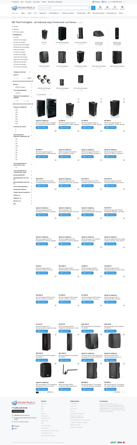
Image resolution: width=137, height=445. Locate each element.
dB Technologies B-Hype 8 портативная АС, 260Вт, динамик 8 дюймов (46, 152)
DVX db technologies (19, 40)
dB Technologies (34, 17)
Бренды (15, 13)
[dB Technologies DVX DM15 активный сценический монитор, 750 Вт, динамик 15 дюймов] (114, 166)
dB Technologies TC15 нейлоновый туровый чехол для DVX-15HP (91, 210)
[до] (29, 78)
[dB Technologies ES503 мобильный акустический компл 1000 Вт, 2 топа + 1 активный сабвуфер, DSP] (69, 253)
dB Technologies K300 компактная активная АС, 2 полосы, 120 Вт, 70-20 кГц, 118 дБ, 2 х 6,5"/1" (114, 356)
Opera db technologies (20, 57)
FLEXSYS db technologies (21, 45)
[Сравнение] (107, 8)
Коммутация (111, 13)
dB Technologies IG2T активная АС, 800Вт (114, 327)
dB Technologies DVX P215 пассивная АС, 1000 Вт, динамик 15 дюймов (69, 240)
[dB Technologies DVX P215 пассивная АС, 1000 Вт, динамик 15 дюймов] (69, 224)
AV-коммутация (98, 13)
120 (23, 139)
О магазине (15, 2)
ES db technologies (19, 42)
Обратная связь (75, 425)
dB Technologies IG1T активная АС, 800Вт (91, 327)
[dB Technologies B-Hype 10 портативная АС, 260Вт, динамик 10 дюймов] (69, 108)
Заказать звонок (18, 411)
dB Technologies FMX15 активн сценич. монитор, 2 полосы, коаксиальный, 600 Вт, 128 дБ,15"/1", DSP (45, 298)
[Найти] (93, 8)
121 (23, 141)
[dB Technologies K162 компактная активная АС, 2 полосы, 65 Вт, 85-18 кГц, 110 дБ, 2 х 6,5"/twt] (91, 341)
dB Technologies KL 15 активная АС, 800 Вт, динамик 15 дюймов (91, 385)
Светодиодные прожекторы (50, 430)
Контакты (28, 2)
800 (23, 121)
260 (23, 110)
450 (23, 114)
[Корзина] (122, 8)
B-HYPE (16, 37)
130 (23, 155)
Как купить (36, 2)
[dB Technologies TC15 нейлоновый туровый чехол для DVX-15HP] (91, 195)
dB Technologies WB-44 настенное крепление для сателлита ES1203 (44, 269)
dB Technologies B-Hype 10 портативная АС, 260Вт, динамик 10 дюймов (69, 123)
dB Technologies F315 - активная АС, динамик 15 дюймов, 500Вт (46, 123)
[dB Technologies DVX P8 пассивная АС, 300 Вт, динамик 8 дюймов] (69, 166)
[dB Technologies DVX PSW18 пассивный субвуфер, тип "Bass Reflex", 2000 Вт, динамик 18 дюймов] (114, 195)
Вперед (50, 392)
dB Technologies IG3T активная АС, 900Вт (45, 356)
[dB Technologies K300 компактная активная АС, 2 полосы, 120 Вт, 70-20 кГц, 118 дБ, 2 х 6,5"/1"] (114, 341)
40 (23, 167)
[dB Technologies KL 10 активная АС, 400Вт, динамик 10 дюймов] (114, 370)
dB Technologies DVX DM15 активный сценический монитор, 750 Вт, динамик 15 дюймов (114, 181)
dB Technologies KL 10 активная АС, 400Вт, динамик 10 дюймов (114, 385)
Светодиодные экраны (48, 435)
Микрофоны (54, 13)
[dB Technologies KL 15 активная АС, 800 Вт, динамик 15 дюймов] (91, 370)
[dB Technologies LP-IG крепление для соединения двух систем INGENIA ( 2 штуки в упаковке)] (46, 312)
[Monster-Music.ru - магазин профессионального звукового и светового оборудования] (23, 7)
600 (23, 119)
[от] (19, 78)
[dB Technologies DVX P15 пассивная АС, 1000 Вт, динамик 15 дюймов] (46, 195)
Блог (22, 2)
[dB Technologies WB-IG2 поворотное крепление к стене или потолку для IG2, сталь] (69, 312)
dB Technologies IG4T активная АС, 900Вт (68, 356)
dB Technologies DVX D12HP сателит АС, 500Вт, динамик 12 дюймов (91, 152)
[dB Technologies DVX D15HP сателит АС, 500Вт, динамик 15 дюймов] (114, 137)
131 (23, 157)
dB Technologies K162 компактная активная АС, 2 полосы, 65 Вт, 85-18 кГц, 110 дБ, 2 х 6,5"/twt (91, 356)
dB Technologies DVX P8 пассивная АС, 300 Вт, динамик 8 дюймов (69, 181)
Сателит (23, 93)
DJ (35, 13)
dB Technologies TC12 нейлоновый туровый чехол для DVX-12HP (69, 210)
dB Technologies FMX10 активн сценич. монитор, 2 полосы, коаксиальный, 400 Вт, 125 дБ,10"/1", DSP (91, 298)
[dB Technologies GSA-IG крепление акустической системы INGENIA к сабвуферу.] (114, 282)
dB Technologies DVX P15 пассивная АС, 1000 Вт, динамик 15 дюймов (46, 210)
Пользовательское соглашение (80, 420)
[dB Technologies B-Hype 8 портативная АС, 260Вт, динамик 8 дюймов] (46, 137)
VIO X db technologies (20, 67)
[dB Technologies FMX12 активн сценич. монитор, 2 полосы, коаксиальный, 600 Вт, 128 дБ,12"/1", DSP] (69, 282)
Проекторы (81, 13)
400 (23, 112)
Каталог (20, 17)
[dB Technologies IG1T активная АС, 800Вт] (91, 312)
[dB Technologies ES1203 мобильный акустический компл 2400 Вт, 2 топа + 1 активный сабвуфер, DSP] (114, 253)
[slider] (13, 81)
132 (23, 159)
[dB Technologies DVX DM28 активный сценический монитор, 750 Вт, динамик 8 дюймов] (46, 166)
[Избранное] (115, 8)
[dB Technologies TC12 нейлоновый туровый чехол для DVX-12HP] (69, 195)
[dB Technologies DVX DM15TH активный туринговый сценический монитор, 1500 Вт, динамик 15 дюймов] (91, 224)
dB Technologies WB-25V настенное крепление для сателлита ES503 (89, 269)
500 (23, 117)
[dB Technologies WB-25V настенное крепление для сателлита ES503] (91, 253)
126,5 (23, 146)
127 (23, 148)
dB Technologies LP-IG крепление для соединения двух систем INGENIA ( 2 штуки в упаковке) (46, 327)
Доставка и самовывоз (55, 2)
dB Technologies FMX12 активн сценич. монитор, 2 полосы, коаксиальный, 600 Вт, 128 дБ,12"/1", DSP (68, 298)
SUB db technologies (19, 62)
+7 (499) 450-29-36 (115, 2)
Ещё (120, 13)
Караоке (42, 13)
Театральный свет (46, 433)
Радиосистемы (68, 13)
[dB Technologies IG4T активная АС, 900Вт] (69, 341)
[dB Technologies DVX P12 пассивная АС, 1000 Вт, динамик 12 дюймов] (46, 224)
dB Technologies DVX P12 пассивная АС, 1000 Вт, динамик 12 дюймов (46, 240)
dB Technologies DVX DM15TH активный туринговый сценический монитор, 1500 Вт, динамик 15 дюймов (91, 240)
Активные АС (17, 34)
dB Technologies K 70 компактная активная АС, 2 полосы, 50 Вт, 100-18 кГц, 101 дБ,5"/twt (46, 385)
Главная (14, 17)
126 (23, 143)
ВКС (89, 13)
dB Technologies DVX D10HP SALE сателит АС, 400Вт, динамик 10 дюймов (68, 152)
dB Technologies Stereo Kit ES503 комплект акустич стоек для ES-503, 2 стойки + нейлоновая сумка (114, 240)
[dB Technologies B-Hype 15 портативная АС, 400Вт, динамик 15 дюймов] (114, 108)
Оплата (44, 2)
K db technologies (19, 49)
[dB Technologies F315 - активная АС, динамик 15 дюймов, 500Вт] (46, 108)
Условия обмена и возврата (79, 422)
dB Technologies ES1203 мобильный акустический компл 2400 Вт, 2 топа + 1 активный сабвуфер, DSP (114, 269)
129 (23, 152)
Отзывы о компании (76, 427)
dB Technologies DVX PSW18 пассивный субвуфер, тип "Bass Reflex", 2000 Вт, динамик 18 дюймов (114, 210)
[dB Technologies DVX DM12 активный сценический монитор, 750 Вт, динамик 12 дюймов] (91, 166)
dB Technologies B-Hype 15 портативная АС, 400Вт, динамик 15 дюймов (114, 123)
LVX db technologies (19, 54)
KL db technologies (19, 52)
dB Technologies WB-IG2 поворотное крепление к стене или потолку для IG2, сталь (69, 327)
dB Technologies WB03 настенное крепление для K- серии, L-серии (68, 385)
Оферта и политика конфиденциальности (77, 416)
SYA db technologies (19, 64)
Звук (23, 13)
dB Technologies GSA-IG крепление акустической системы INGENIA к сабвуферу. (114, 298)
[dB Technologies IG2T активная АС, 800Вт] (114, 312)
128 (23, 150)
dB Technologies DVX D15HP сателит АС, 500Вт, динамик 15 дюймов (113, 152)
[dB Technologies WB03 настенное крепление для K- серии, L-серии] (69, 370)
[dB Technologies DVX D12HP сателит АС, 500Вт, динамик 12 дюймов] (91, 137)
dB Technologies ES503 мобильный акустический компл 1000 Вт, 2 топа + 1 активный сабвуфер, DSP (69, 269)
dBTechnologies (23, 87)
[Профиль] (100, 8)
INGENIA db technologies (21, 47)
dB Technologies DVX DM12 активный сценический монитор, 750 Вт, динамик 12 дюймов (91, 181)
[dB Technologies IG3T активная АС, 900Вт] (46, 341)
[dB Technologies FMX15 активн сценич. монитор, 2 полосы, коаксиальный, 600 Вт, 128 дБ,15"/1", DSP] (46, 282)
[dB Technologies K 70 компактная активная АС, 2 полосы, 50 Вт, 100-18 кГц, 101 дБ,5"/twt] (46, 370)
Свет (29, 13)
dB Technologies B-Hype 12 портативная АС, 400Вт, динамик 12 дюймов (91, 123)
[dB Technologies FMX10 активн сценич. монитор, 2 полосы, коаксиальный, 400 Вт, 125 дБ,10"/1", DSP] (91, 282)
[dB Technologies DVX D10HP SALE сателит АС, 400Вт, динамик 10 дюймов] (69, 137)
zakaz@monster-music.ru (22, 415)
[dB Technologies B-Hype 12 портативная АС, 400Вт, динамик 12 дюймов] (91, 108)
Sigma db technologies (20, 59)
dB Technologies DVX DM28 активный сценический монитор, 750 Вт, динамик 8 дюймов (46, 181)
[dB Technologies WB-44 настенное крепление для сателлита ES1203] (46, 253)
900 (23, 123)
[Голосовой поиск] (89, 8)
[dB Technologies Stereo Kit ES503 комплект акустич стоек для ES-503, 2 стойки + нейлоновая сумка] (114, 224)
